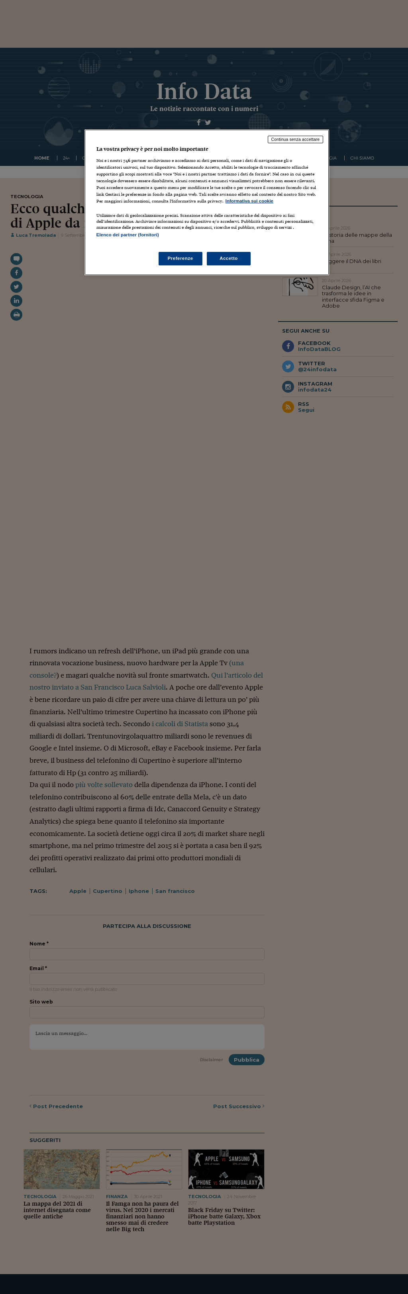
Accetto (229, 258)
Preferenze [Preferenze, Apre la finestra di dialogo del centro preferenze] (180, 258)
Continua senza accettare (295, 139)
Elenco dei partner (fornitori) (127, 234)
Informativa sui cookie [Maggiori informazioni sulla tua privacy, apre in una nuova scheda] (249, 201)
